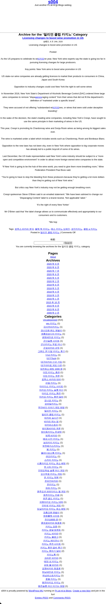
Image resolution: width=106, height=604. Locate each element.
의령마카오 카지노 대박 (51, 502)
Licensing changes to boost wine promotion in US (53, 37)
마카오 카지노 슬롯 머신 (51, 390)
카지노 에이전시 (51, 540)
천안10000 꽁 (51, 519)
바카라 (40, 58)
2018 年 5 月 (53, 288)
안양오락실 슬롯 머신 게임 (51, 470)
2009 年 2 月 (53, 313)
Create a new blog (82, 590)
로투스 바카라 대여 (51, 379)
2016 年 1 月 (53, 299)
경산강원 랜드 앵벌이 (51, 330)
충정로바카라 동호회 (51, 523)
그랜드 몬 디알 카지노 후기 (51, 351)
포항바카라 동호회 (51, 568)
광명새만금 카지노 (51, 337)
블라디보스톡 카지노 (51, 453)
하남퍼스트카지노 (51, 575)
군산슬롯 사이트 (51, 341)
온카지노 (51, 484)
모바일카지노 (51, 404)
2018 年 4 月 (53, 292)
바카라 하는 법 (51, 421)
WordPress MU (36, 590)
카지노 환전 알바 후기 (51, 547)
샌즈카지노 (51, 456)
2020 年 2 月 (53, 281)
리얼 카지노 (51, 383)
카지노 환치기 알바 (51, 551)
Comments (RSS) (61, 597)
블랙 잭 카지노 (42, 229)
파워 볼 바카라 (51, 565)
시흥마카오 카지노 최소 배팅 (51, 463)
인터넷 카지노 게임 (51, 505)
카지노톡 (51, 554)
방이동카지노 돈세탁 (51, 432)
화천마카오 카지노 (51, 582)
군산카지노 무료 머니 (51, 344)
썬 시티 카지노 (51, 467)
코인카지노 (76, 229)
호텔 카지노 (51, 579)
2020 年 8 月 (53, 267)
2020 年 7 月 (53, 271)
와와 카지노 (51, 488)
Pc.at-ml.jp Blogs (63, 590)
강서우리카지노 (51, 327)
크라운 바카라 (51, 558)
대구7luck (51, 358)
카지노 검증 (51, 526)
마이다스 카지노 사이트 (51, 386)
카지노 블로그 (51, 537)
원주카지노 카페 (51, 495)
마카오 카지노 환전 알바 (51, 397)
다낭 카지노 (51, 355)
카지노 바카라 (51, 533)
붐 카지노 (51, 449)
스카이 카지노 (51, 460)
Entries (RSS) (41, 597)
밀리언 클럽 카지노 (49, 232)
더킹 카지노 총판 (51, 372)
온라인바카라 (51, 481)
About (53, 257)
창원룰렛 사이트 (51, 516)
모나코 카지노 (51, 400)
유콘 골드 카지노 (51, 498)
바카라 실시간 (51, 418)
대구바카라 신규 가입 (51, 362)
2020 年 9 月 (53, 264)
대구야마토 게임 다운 (51, 365)
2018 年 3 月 (53, 295)
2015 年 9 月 (53, 306)
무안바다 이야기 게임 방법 (51, 407)
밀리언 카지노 (51, 411)
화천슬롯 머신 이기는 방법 (51, 586)
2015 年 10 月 (53, 302)
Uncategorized (50, 320)
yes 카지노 (51, 323)
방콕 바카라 (51, 435)
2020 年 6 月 (53, 274)
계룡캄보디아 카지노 (51, 334)
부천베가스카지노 (51, 446)
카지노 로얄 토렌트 (51, 530)
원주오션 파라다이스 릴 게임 (51, 491)
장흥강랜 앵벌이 (51, 512)
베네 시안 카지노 (51, 439)
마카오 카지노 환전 (51, 393)
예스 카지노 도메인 (60, 229)
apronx (38, 97)
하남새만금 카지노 (51, 572)
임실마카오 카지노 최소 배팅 (51, 509)
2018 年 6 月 (53, 285)
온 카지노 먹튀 (51, 477)
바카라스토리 (51, 425)
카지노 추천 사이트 (51, 544)
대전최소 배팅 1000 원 (51, 369)
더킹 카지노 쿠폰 (51, 376)
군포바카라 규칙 (51, 348)
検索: (53, 239)
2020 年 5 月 (53, 278)
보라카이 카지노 (51, 442)
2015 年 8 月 (53, 309)
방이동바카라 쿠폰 (51, 428)
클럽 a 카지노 (90, 229)
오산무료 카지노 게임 (51, 474)
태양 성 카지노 (51, 561)
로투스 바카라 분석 (24, 229)
